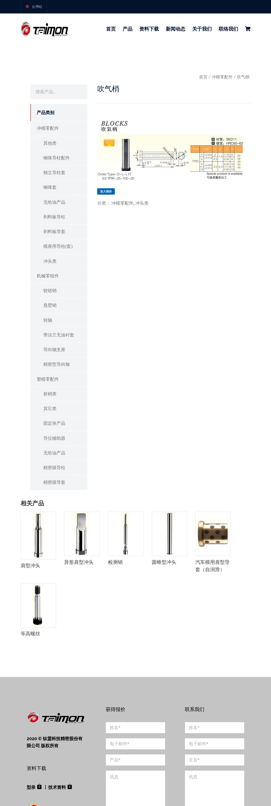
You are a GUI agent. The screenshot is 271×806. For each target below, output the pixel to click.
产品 (127, 29)
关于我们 (202, 29)
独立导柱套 (54, 172)
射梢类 (50, 393)
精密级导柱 (54, 467)
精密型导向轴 (56, 364)
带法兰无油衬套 (58, 334)
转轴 (47, 320)
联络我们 (228, 29)
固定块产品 (54, 423)
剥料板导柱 (54, 216)
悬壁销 (50, 305)
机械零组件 (48, 275)
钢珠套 (50, 187)
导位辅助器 (54, 438)
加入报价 (106, 191)
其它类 (50, 408)
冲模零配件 (222, 76)
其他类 (50, 143)
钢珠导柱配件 (56, 157)
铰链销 (50, 290)
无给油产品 (54, 202)
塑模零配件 (48, 379)
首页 (111, 29)
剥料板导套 (54, 231)
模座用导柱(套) (58, 246)
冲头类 (50, 261)
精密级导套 (54, 482)
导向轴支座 (54, 349)
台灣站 (37, 7)
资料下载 (149, 29)
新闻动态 (175, 29)
